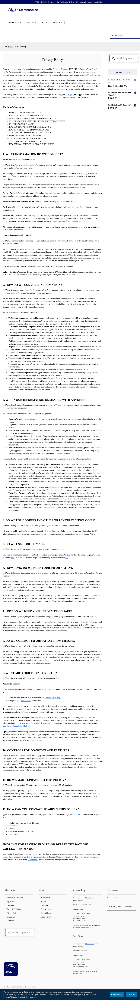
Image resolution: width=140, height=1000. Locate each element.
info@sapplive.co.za (92, 75)
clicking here (33, 860)
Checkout (10, 905)
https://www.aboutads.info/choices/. (16, 726)
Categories (30, 22)
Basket (43, 902)
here (12, 558)
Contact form (76, 814)
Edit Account (46, 909)
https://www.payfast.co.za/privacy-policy (69, 221)
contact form (25, 701)
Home (10, 47)
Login (44, 22)
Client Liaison (89, 898)
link (66, 558)
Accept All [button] (131, 994)
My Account (11, 902)
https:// (71, 95)
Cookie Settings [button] (117, 994)
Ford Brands (15, 22)
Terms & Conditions (14, 909)
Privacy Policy (12, 913)
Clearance (57, 22)
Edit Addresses (46, 913)
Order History (46, 917)
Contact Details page (53, 698)
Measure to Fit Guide (14, 898)
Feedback (10, 921)
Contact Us (10, 917)
